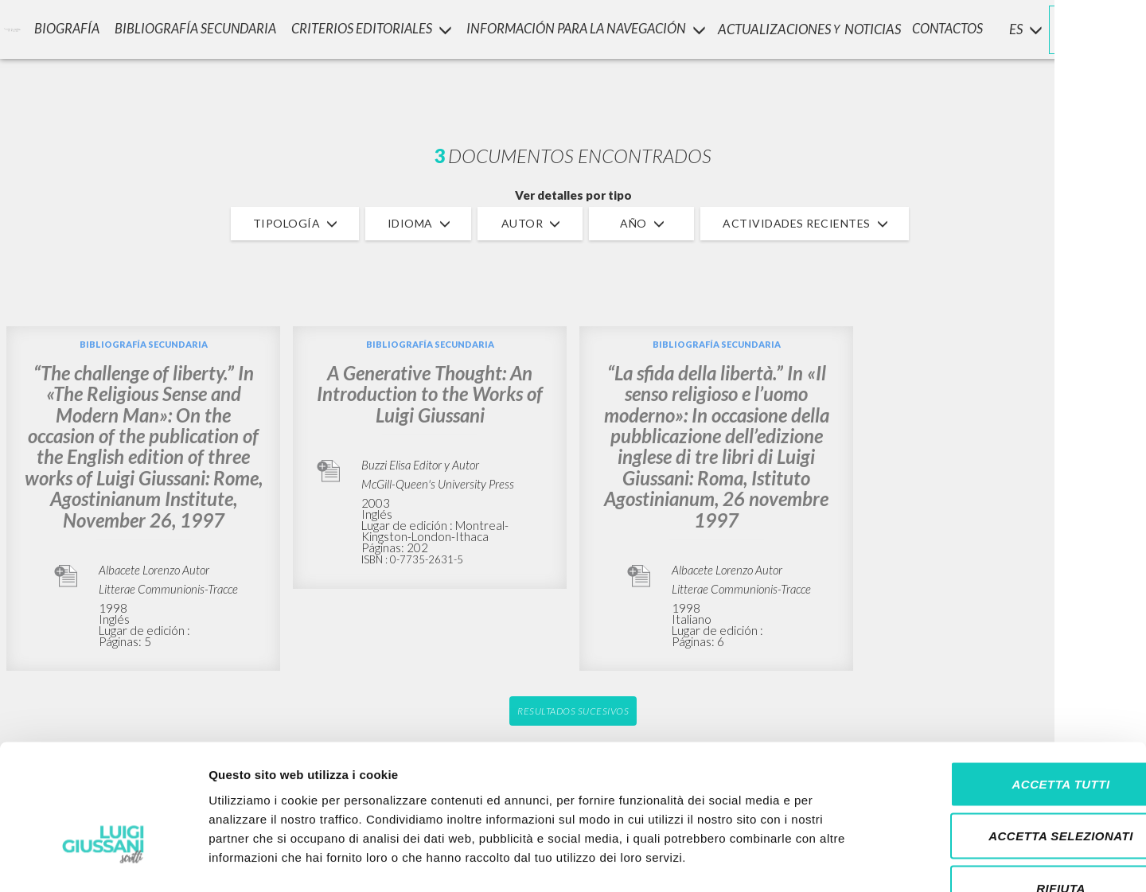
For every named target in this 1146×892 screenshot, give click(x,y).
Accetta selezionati (1013, 735)
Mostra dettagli (837, 860)
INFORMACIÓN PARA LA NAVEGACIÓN (581, 28)
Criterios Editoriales (364, 28)
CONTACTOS (948, 28)
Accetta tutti (1013, 683)
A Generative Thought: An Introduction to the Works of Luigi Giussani (430, 394)
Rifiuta (1013, 787)
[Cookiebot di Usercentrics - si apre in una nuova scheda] (103, 861)
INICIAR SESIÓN (1079, 28)
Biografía (58, 28)
